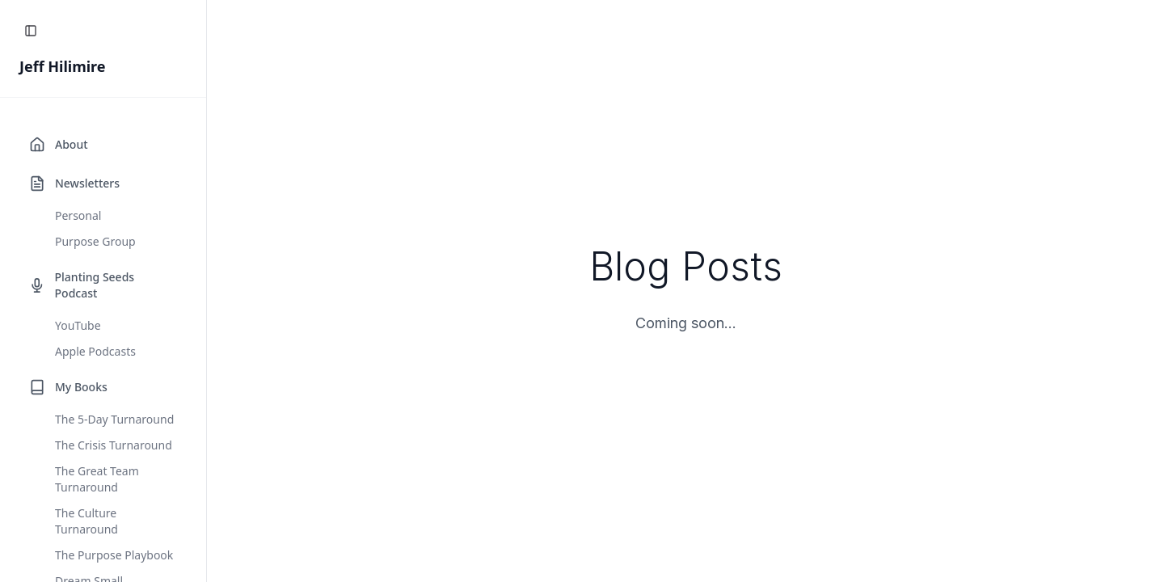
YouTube (78, 325)
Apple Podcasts (95, 351)
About (71, 144)
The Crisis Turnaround (113, 445)
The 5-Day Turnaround (114, 419)
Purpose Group (95, 241)
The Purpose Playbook (114, 555)
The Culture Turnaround (86, 521)
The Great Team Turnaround (97, 479)
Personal (78, 215)
